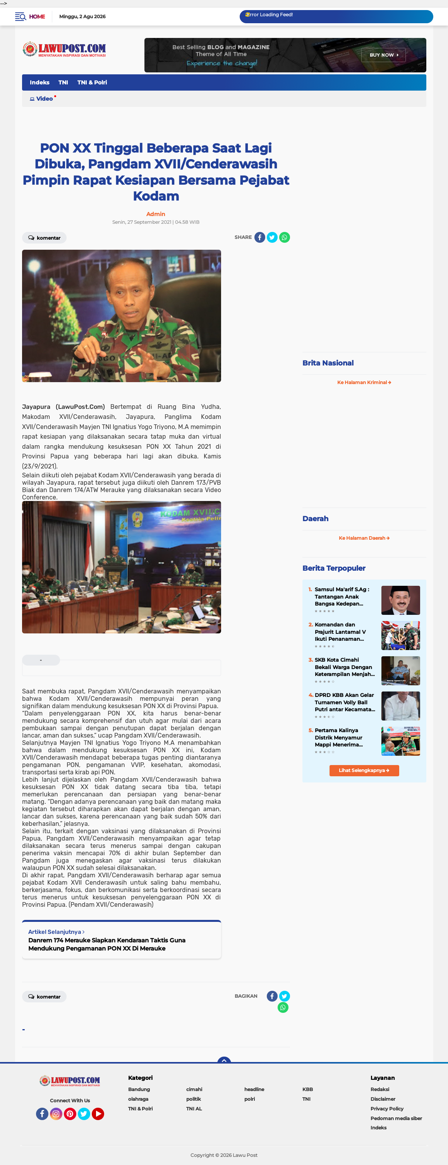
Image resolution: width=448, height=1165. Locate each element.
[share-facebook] (259, 237)
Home (37, 16)
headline (254, 1089)
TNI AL (194, 1109)
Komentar (44, 237)
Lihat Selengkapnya (364, 770)
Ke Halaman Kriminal (364, 382)
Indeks (39, 82)
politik (193, 1099)
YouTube (103, 1117)
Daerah (315, 519)
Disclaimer (383, 1099)
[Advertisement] (364, 294)
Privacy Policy (387, 1109)
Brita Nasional (328, 363)
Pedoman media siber (396, 1118)
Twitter (87, 1117)
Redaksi (380, 1089)
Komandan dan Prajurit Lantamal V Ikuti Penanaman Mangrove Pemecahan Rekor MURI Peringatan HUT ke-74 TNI (344, 631)
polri (249, 1099)
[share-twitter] (272, 237)
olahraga (138, 1099)
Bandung (139, 1089)
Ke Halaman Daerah (364, 538)
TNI (63, 82)
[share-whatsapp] (284, 237)
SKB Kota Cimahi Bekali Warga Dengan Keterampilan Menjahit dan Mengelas (345, 667)
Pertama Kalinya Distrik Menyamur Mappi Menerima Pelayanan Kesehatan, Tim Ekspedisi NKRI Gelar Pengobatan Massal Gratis (344, 737)
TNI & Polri (92, 82)
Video (44, 98)
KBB (307, 1089)
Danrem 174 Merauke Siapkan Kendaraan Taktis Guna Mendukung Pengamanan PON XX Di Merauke (106, 944)
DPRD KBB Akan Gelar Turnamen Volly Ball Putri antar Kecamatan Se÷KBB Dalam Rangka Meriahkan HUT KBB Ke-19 (345, 702)
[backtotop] (224, 1064)
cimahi (194, 1089)
